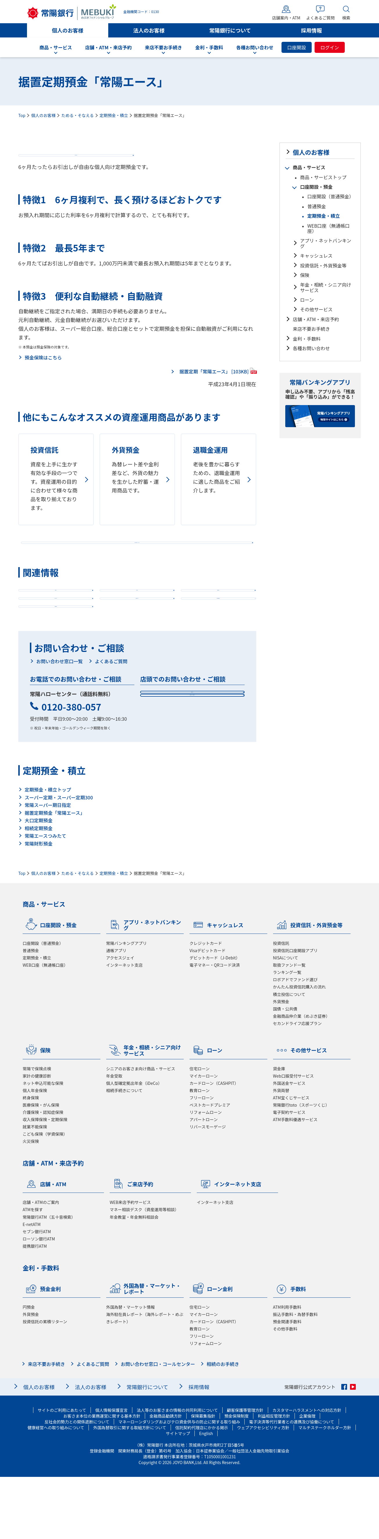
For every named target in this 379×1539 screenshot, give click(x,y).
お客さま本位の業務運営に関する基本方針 (101, 1478)
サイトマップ (178, 1495)
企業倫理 (307, 1478)
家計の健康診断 (37, 1138)
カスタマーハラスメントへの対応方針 (306, 1472)
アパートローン (204, 1181)
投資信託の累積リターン (45, 1384)
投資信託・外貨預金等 (323, 265)
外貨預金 (281, 1064)
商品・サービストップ (323, 177)
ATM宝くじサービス (291, 1160)
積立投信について (289, 1056)
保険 (304, 275)
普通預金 (316, 206)
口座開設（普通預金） (330, 196)
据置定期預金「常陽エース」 (55, 875)
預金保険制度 (236, 1478)
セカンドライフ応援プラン (297, 1085)
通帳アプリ (116, 1012)
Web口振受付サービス (293, 1138)
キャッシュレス (316, 255)
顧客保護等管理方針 (245, 1472)
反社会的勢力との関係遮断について (76, 1484)
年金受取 (114, 1138)
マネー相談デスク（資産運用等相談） (144, 1271)
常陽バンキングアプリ (126, 1005)
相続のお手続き (223, 1426)
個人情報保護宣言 (111, 1472)
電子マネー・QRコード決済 (215, 1027)
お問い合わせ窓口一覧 (59, 722)
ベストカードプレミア (210, 1167)
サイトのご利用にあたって (62, 1472)
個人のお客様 (67, 30)
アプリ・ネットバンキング (325, 243)
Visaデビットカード (207, 1012)
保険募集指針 (203, 1478)
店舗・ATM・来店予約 (316, 319)
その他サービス (316, 309)
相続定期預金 (39, 890)
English (206, 1495)
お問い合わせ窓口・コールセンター (158, 1426)
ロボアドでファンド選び (295, 1041)
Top (21, 115)
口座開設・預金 (316, 186)
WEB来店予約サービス (130, 1264)
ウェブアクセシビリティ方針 (263, 1490)
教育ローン (200, 1152)
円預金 (29, 1369)
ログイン (329, 47)
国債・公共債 (285, 1071)
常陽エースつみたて (45, 898)
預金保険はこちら (43, 369)
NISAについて (285, 1020)
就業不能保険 (35, 1189)
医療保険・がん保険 (41, 1167)
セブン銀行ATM (37, 1294)
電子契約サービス (289, 1174)
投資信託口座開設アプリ (295, 1012)
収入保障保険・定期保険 (45, 1181)
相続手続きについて (124, 1152)
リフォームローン (206, 1174)
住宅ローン (200, 1131)
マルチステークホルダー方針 (324, 1490)
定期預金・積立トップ (48, 851)
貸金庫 (279, 1131)
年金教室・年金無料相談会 (134, 1279)
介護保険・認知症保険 (43, 1174)
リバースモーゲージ (208, 1189)
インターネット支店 (124, 1027)
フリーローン (202, 1160)
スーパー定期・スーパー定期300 (59, 859)
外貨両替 (281, 1152)
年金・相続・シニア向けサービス (325, 287)
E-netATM (32, 1286)
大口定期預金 (39, 882)
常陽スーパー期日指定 (48, 867)
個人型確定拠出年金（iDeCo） (134, 1145)
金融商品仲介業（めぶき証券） (301, 1078)
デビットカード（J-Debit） (215, 1020)
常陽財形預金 (39, 905)
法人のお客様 (149, 30)
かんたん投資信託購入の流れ (299, 1049)
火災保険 (31, 1203)
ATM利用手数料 (287, 1369)
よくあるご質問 (111, 722)
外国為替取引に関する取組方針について (129, 1490)
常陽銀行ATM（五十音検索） (49, 1279)
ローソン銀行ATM (39, 1301)
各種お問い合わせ (311, 348)
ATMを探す (33, 1271)
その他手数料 (285, 1391)
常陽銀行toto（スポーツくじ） (301, 1167)
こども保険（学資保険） (45, 1196)
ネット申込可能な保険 (43, 1145)
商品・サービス (309, 167)
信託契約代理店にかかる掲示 (201, 1490)
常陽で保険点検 (37, 1131)
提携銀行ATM (35, 1308)
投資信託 (281, 1005)
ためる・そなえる (77, 115)
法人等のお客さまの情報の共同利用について (177, 1472)
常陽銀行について (230, 30)
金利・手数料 (307, 338)
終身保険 (31, 1160)
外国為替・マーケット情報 (130, 1369)
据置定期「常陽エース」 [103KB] (214, 383)
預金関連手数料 (287, 1384)
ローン (307, 299)
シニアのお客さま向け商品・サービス (140, 1131)
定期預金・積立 (114, 115)
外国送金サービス (289, 1145)
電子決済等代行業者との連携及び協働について (291, 1484)
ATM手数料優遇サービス (295, 1181)
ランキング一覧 (287, 1034)
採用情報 (311, 30)
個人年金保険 (35, 1152)
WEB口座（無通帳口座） (328, 228)
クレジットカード (206, 1005)
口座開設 (296, 47)
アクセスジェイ (120, 1020)
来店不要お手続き (311, 328)
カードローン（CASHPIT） (214, 1145)
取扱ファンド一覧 (289, 1027)
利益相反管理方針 (274, 1478)
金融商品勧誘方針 (165, 1478)
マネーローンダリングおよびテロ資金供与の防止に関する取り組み (179, 1484)
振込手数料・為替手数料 (295, 1376)
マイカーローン (204, 1138)
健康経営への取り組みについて (56, 1490)
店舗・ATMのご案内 (41, 1264)
